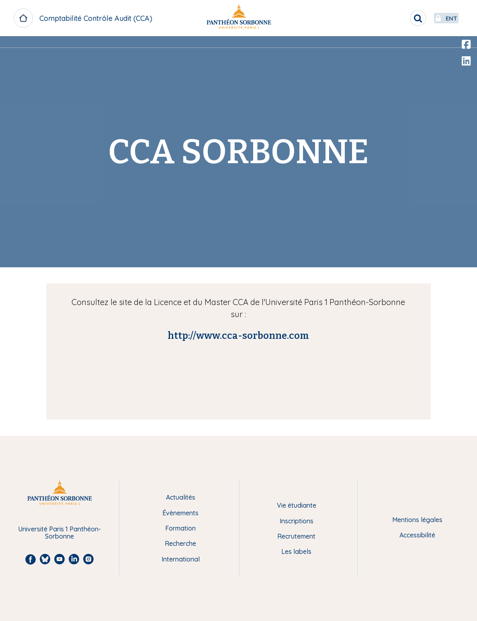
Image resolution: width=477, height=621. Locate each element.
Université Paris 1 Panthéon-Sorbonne (59, 532)
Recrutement (296, 536)
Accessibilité (417, 535)
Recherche (180, 543)
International (181, 559)
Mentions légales (417, 519)
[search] (399, 18)
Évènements (180, 512)
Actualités (180, 497)
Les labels (296, 551)
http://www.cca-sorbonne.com (238, 335)
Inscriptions (296, 521)
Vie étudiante (296, 505)
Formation (180, 528)
